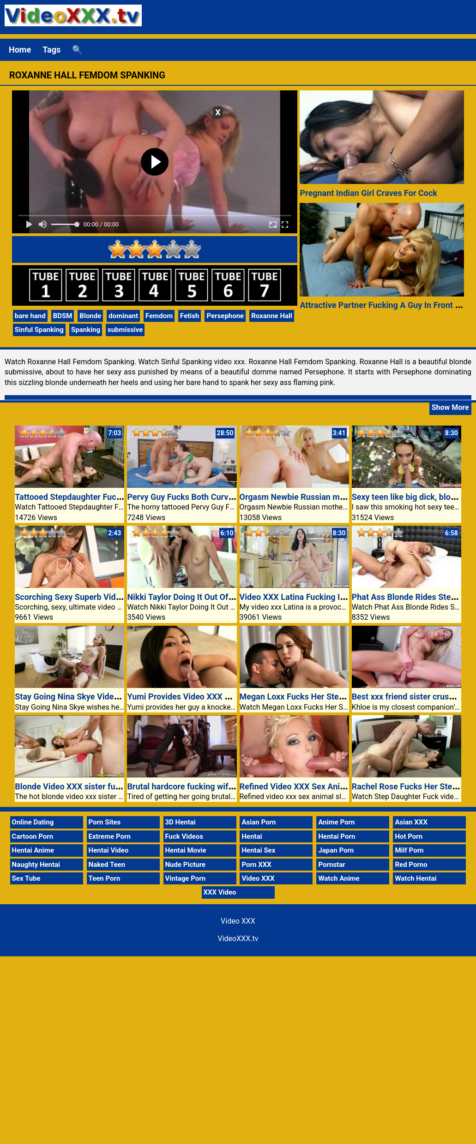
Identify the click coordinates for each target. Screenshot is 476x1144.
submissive (125, 330)
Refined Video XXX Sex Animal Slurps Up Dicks (327, 786)
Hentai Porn (336, 836)
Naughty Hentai (36, 864)
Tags (51, 49)
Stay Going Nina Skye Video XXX (75, 696)
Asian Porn (258, 822)
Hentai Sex (258, 850)
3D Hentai (180, 822)
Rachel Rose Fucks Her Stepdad (411, 786)
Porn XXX (256, 864)
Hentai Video (109, 850)
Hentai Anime (33, 850)
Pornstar (331, 864)
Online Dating (33, 822)
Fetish (189, 316)
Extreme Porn (110, 836)
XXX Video (220, 892)
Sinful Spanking (39, 330)
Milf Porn (409, 850)
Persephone (225, 316)
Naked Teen (107, 864)
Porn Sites (105, 822)
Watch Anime (338, 878)
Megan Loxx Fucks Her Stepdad (298, 696)
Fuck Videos (184, 836)
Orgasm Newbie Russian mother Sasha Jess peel (331, 497)
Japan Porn (336, 850)
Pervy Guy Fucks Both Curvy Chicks (193, 497)
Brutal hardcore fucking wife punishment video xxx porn (231, 786)
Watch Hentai (415, 878)
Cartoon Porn (33, 836)
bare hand (30, 316)
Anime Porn (336, 822)
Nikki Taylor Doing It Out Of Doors (189, 597)
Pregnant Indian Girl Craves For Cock (368, 193)
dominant (123, 316)
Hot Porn (408, 836)
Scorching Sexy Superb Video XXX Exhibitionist (103, 597)
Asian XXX (411, 822)
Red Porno (411, 864)
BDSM (62, 316)
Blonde (90, 316)
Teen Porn (105, 878)
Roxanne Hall (271, 316)
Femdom (159, 316)
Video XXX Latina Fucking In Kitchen (307, 597)
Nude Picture (185, 864)
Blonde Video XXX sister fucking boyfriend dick (103, 786)
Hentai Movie (185, 850)
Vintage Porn (185, 878)
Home (20, 49)
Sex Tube (26, 878)
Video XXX (257, 878)
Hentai (251, 836)
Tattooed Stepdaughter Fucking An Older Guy (99, 497)
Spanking (85, 330)
